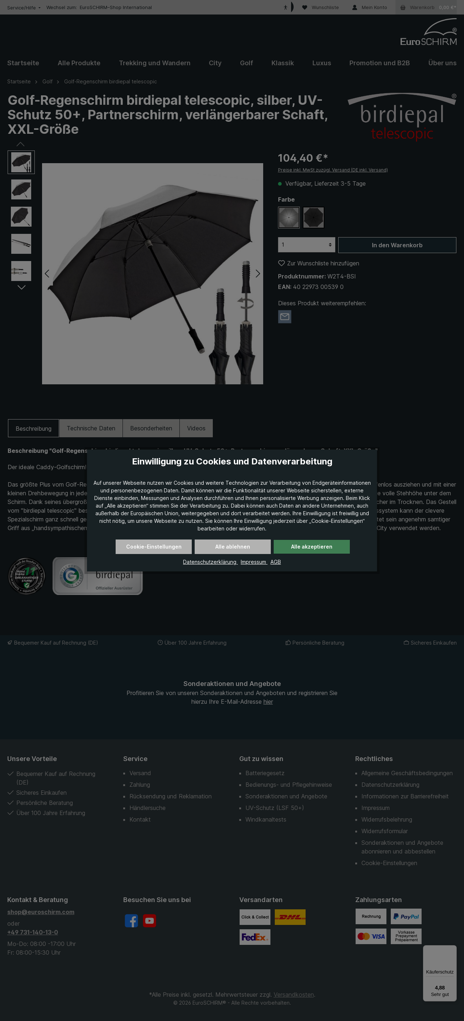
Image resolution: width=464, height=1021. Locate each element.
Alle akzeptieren (311, 546)
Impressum (254, 562)
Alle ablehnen (232, 546)
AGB (275, 562)
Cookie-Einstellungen (154, 546)
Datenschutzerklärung (210, 562)
